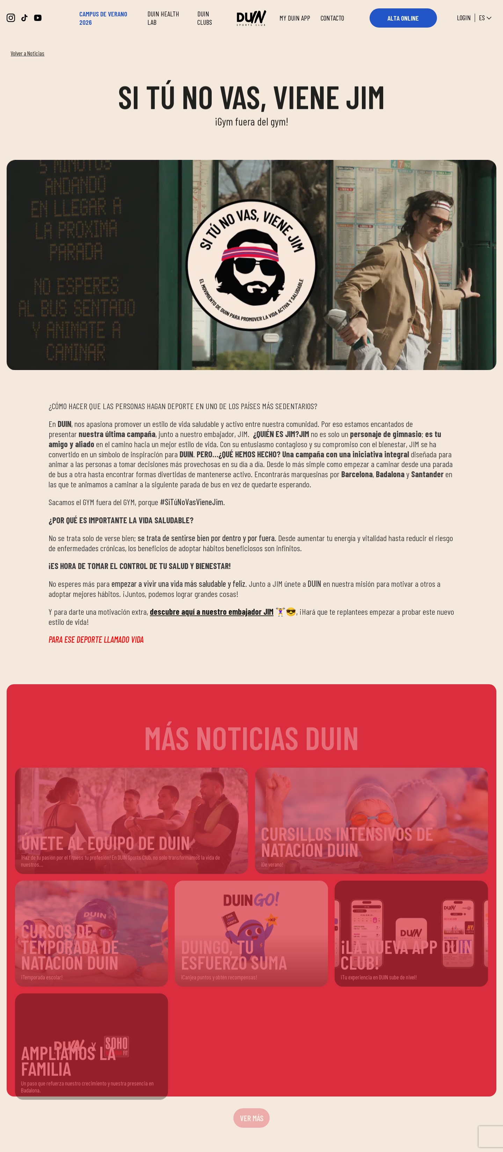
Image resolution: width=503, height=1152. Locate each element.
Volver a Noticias (27, 53)
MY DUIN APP (294, 18)
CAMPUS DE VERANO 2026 (103, 17)
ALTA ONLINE (403, 18)
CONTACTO (332, 18)
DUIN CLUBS (204, 17)
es (486, 18)
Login (464, 17)
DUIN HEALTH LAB (163, 17)
